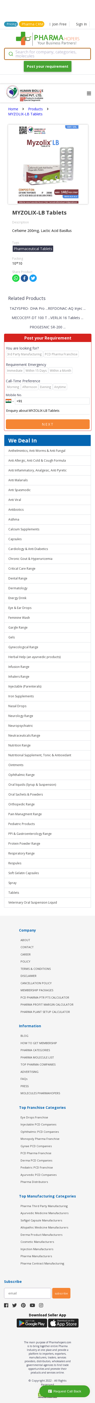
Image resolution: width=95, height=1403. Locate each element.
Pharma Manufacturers (36, 1256)
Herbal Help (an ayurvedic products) (34, 657)
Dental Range (17, 578)
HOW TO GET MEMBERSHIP (39, 1043)
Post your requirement (47, 66)
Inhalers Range (18, 676)
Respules (14, 863)
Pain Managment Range (25, 814)
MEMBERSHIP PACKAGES (37, 990)
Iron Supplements (21, 696)
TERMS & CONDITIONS (36, 969)
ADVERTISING (30, 1072)
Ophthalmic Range (21, 775)
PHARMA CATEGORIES (35, 1050)
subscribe (61, 1293)
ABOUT (25, 940)
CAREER (26, 954)
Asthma (13, 519)
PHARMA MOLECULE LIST (37, 1057)
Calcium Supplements (23, 529)
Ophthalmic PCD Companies (40, 1132)
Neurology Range (20, 716)
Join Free (58, 24)
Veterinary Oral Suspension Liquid (32, 902)
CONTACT (27, 947)
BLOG (24, 1036)
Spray (12, 883)
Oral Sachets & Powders (25, 794)
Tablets (13, 893)
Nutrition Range (19, 745)
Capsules (15, 539)
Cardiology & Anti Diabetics (28, 549)
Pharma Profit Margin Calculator (47, 1004)
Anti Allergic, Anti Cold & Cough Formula (37, 460)
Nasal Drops (17, 706)
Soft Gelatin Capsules (23, 873)
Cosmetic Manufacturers (37, 1242)
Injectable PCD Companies (38, 1124)
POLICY (25, 961)
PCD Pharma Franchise (36, 1153)
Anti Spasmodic (19, 490)
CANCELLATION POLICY (36, 983)
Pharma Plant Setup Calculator (45, 1012)
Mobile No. (14, 395)
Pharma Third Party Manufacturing (44, 1206)
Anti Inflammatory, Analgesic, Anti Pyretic (37, 470)
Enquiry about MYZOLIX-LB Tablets (48, 411)
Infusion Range (18, 667)
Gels (11, 637)
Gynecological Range (23, 647)
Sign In (81, 24)
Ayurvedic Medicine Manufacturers (44, 1213)
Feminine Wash (19, 617)
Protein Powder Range (24, 843)
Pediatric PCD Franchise (37, 1167)
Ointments (15, 765)
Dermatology (17, 588)
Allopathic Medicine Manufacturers (44, 1227)
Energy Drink (17, 598)
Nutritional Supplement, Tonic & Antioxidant (39, 755)
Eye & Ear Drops (19, 608)
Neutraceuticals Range (24, 735)
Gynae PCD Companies (36, 1146)
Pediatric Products (21, 824)
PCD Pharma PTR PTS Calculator (45, 997)
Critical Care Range (21, 568)
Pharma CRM (32, 24)
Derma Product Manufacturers (41, 1235)
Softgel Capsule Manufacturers (41, 1220)
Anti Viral (14, 500)
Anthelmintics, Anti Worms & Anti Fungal (36, 451)
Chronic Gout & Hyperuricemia (30, 559)
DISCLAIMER (28, 976)
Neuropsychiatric (20, 726)
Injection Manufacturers (37, 1249)
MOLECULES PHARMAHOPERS (40, 1093)
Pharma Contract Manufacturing (42, 1263)
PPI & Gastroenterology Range (30, 834)
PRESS (25, 1086)
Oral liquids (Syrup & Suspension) (32, 784)
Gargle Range (18, 627)
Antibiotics (16, 509)
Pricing (11, 24)
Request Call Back (64, 1391)
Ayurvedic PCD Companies (38, 1175)
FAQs (24, 1079)
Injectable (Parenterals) (24, 686)
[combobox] (47, 53)
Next (48, 424)
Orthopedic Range (21, 804)
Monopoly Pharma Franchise (40, 1139)
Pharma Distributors (34, 1182)
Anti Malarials (18, 480)
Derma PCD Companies (36, 1160)
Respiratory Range (21, 853)
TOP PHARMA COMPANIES (38, 1064)
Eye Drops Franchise (34, 1117)
